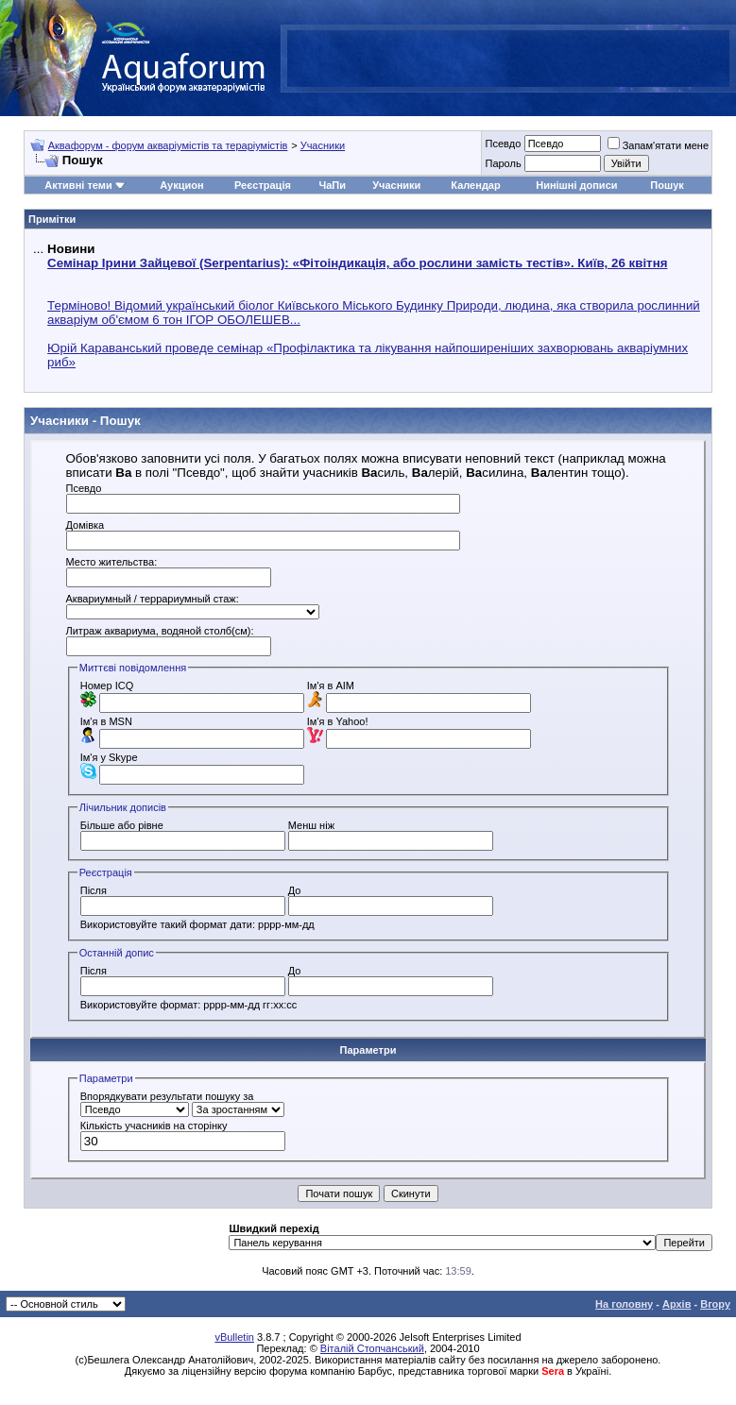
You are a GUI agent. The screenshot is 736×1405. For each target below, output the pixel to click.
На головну (624, 1304)
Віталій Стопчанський (372, 1348)
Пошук (666, 185)
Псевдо (503, 143)
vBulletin (234, 1337)
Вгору (715, 1304)
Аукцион (181, 185)
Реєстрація (262, 185)
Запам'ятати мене (658, 145)
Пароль (503, 163)
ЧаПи (332, 185)
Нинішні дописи (576, 185)
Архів (676, 1304)
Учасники (323, 145)
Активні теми (77, 185)
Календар (475, 185)
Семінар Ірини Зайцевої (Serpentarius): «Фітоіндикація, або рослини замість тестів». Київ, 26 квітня (357, 263)
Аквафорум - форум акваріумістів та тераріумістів (168, 145)
